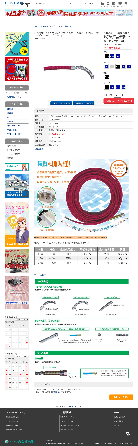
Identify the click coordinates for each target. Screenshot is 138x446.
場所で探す (11, 145)
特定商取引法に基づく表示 (69, 425)
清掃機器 (46, 26)
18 (27, 338)
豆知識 (10, 158)
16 (20, 338)
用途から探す (16, 141)
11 (27, 334)
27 (10, 346)
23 (20, 342)
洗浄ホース (56, 26)
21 (13, 342)
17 (23, 338)
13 (10, 338)
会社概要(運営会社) (12, 417)
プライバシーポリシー (68, 417)
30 (20, 346)
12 (6, 338)
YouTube (116, 425)
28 (13, 346)
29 (16, 346)
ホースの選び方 (40, 274)
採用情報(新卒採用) (12, 425)
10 (23, 334)
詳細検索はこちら (14, 97)
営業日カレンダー (66, 430)
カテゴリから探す (17, 104)
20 (10, 342)
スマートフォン (72, 406)
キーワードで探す (17, 87)
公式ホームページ (12, 421)
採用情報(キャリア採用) (14, 430)
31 (23, 346)
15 (16, 338)
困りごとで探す (13, 150)
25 (27, 342)
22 (16, 342)
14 (13, 338)
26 (6, 346)
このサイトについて (67, 421)
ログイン (57, 392)
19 (6, 342)
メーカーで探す (13, 154)
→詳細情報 (38, 149)
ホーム (37, 26)
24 (23, 342)
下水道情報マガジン (121, 421)
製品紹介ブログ (119, 417)
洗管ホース (67, 26)
